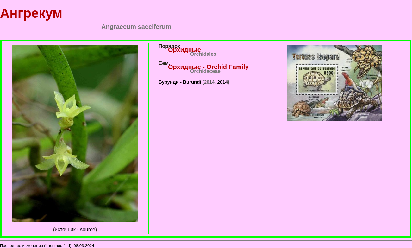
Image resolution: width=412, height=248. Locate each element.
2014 (222, 82)
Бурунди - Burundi (180, 82)
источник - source (75, 229)
